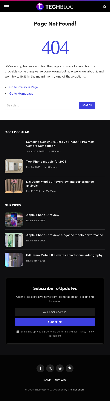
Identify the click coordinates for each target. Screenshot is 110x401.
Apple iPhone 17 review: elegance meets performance (64, 235)
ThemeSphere (76, 389)
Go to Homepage (21, 93)
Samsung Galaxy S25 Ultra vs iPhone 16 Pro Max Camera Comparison (60, 144)
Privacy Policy (86, 331)
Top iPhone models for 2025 (46, 161)
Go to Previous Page (23, 87)
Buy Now (61, 380)
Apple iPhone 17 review (42, 215)
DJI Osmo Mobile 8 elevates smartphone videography (64, 255)
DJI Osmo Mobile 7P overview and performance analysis (60, 183)
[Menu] (6, 6)
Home (47, 380)
